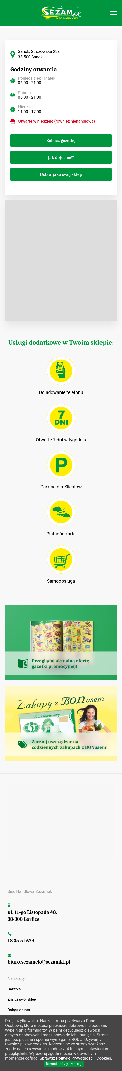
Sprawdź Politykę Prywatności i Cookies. (75, 1058)
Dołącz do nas (19, 1010)
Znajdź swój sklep (22, 999)
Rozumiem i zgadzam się (63, 1064)
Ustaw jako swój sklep (61, 174)
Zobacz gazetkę (61, 140)
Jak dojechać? (61, 157)
